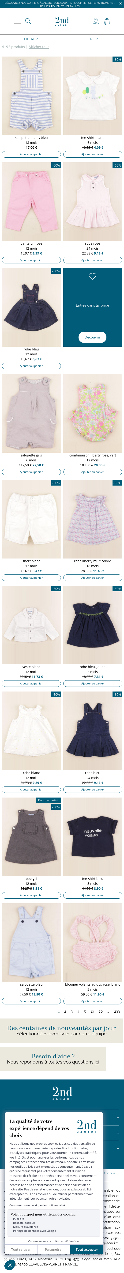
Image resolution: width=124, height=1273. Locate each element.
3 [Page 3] (72, 1011)
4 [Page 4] (78, 1011)
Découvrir (93, 337)
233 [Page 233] (117, 1011)
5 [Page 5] (85, 1011)
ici (97, 1062)
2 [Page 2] (65, 1011)
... (108, 1011)
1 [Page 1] (59, 1011)
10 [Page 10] (92, 1011)
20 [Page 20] (101, 1011)
